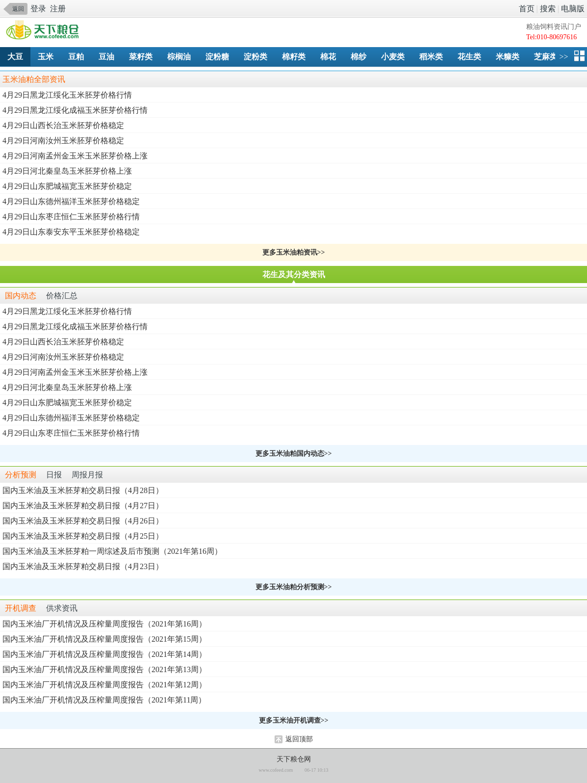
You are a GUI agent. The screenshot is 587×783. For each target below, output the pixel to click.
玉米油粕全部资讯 (33, 79)
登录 (38, 8)
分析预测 (20, 474)
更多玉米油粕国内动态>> (293, 453)
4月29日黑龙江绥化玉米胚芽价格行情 (67, 95)
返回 (18, 8)
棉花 (328, 56)
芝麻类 (546, 56)
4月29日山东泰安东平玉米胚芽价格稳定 (71, 232)
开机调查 (20, 608)
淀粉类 (255, 56)
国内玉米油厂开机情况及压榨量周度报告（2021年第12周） (104, 684)
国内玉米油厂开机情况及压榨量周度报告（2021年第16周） (104, 624)
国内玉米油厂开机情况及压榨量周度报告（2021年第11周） (104, 700)
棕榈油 (179, 56)
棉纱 (358, 56)
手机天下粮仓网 (45, 30)
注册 (58, 8)
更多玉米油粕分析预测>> (293, 587)
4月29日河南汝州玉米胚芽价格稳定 (63, 140)
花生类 (469, 56)
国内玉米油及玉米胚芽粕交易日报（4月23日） (82, 566)
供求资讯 (61, 608)
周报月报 (87, 474)
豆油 (106, 56)
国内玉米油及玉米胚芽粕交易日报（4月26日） (82, 521)
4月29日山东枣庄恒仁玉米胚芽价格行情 (71, 216)
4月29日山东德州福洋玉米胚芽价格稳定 (71, 201)
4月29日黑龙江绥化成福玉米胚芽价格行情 (75, 110)
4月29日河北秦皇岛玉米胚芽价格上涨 (67, 171)
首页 (527, 8)
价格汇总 (61, 295)
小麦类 (393, 56)
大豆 (15, 56)
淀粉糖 (217, 56)
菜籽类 (141, 56)
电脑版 (573, 8)
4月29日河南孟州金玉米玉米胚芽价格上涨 (75, 156)
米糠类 (507, 56)
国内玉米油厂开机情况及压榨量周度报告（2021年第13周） (104, 669)
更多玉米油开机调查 (290, 720)
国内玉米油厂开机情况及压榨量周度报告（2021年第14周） (104, 654)
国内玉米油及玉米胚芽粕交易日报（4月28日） (82, 490)
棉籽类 (294, 56)
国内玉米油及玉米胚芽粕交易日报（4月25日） (82, 536)
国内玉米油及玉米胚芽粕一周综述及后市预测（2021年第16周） (112, 551)
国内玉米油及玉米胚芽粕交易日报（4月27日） (82, 505)
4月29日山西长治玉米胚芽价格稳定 (63, 125)
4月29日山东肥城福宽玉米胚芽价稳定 (67, 186)
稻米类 (431, 56)
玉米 (45, 56)
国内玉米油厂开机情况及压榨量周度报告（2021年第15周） (104, 639)
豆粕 (76, 56)
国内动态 (20, 295)
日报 (54, 474)
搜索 (548, 8)
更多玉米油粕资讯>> (293, 252)
